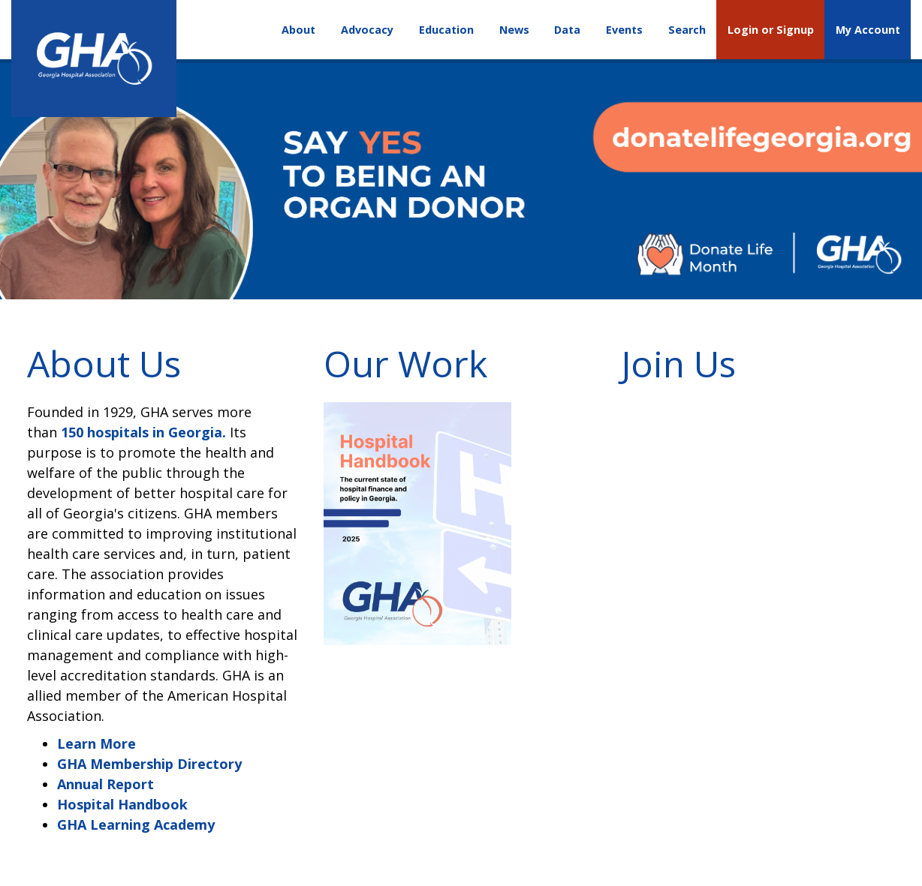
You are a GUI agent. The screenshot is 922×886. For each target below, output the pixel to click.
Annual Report (105, 784)
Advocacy (367, 30)
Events (624, 30)
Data (567, 30)
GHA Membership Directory (149, 764)
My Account (868, 30)
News (514, 30)
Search (687, 30)
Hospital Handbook (122, 804)
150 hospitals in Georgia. (143, 432)
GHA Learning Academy (136, 824)
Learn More (96, 743)
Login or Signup (771, 30)
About (298, 30)
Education (446, 30)
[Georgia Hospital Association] (93, 58)
